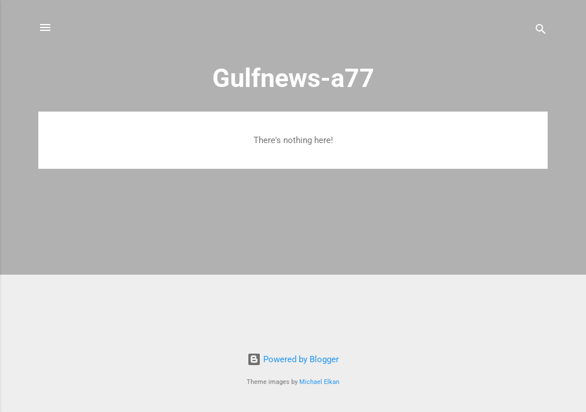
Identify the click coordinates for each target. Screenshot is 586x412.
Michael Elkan (319, 382)
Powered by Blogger (293, 359)
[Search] (541, 31)
